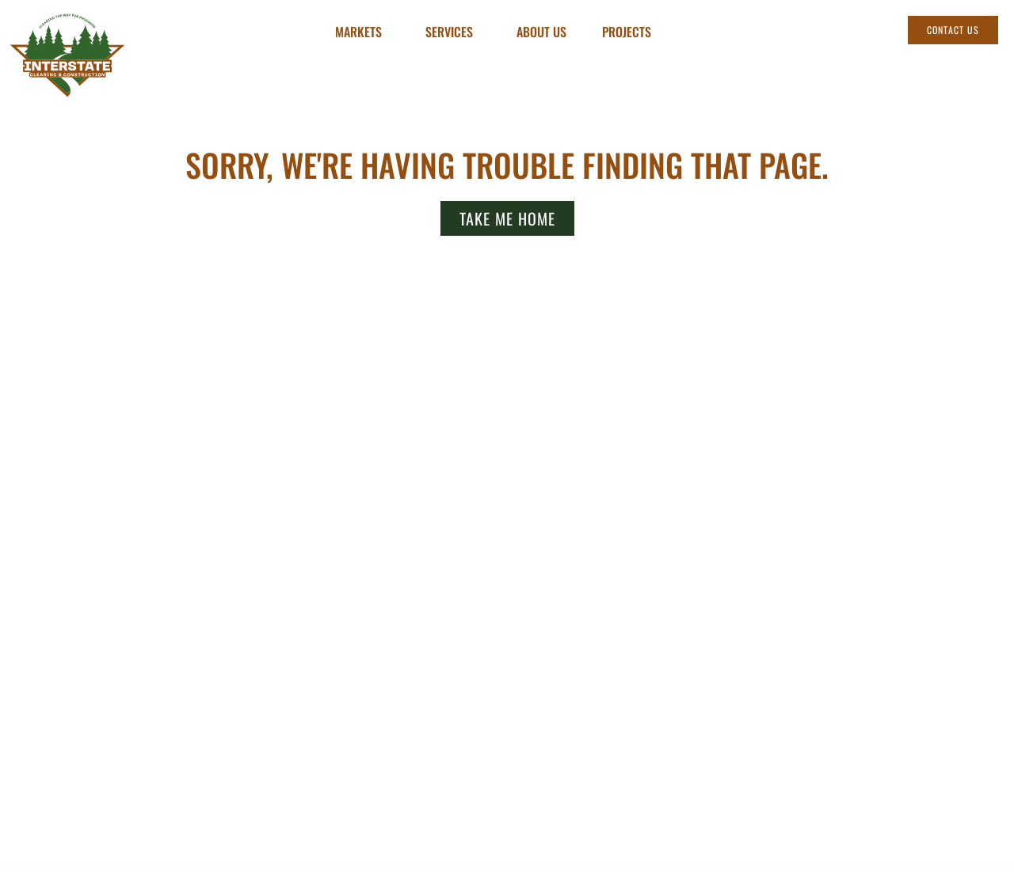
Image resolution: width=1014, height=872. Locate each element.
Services (453, 32)
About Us (541, 32)
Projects (626, 32)
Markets (362, 32)
